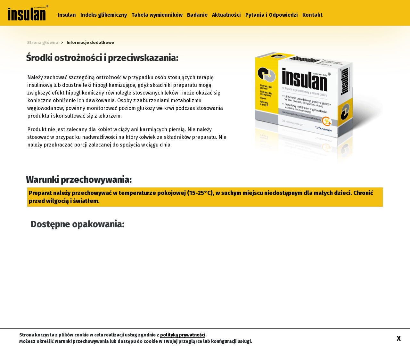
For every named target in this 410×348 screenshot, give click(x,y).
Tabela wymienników (157, 15)
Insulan (67, 15)
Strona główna (42, 42)
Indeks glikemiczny (103, 15)
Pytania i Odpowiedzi (271, 15)
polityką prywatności (182, 335)
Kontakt (312, 15)
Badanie (197, 15)
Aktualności (226, 15)
